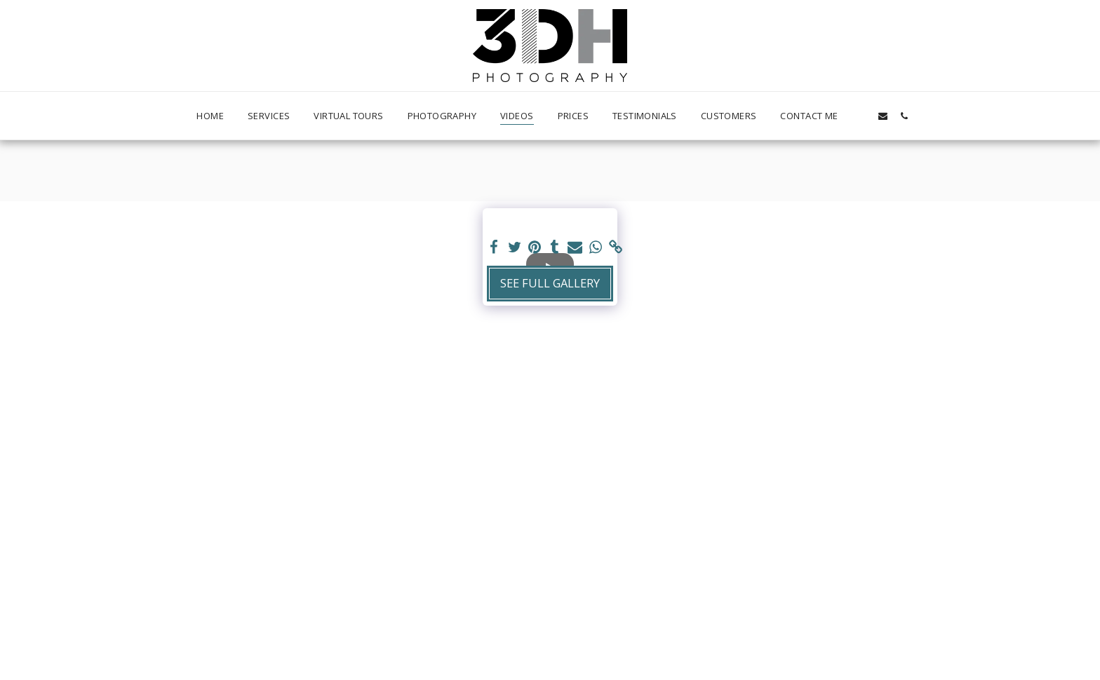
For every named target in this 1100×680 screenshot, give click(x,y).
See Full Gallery (550, 283)
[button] (861, 116)
